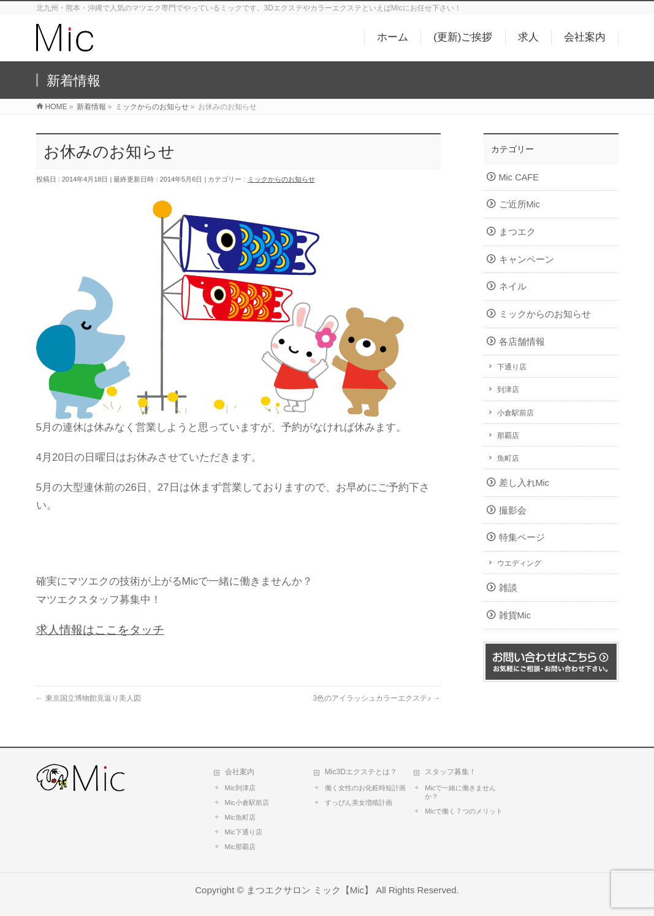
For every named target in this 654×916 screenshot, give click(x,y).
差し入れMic (524, 483)
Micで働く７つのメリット (464, 811)
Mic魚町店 (240, 817)
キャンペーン (526, 259)
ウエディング (519, 563)
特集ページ (522, 537)
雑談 (508, 588)
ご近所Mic (520, 204)
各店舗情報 (522, 342)
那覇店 (508, 435)
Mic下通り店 (243, 832)
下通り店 (512, 367)
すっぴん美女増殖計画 (358, 802)
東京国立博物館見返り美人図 (88, 698)
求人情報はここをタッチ (100, 629)
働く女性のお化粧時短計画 (365, 787)
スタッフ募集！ (450, 772)
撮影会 (513, 510)
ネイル (513, 286)
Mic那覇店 (240, 846)
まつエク (517, 232)
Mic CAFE (519, 177)
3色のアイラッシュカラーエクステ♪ (376, 698)
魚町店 (508, 458)
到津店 (508, 389)
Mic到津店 (240, 787)
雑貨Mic (515, 615)
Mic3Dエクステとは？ (361, 772)
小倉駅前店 (515, 413)
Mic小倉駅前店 (247, 802)
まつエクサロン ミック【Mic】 (309, 890)
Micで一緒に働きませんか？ (460, 792)
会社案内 (239, 772)
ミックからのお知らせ (281, 179)
